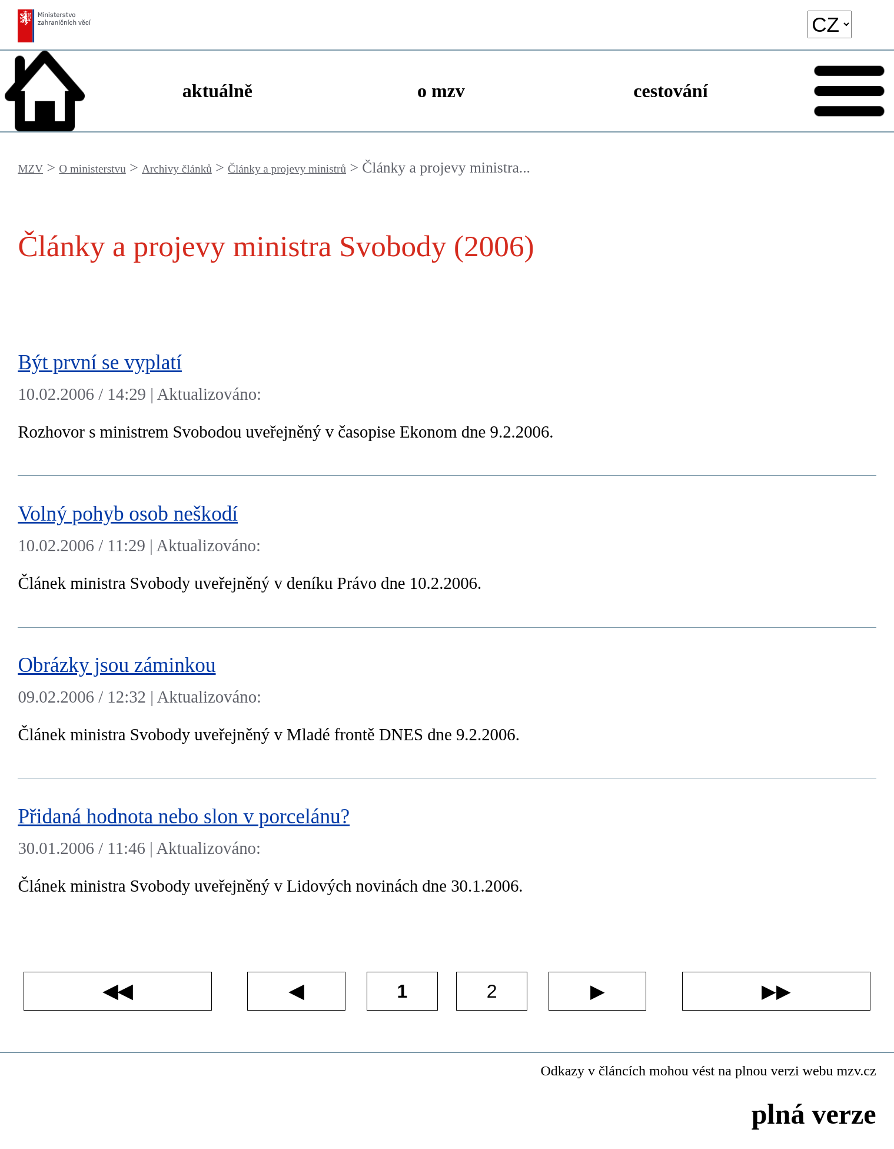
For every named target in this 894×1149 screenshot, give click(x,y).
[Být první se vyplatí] (447, 400)
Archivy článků (177, 169)
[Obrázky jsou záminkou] (447, 703)
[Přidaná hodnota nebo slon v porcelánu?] (447, 855)
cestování (670, 90)
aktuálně (217, 90)
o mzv (441, 90)
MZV (30, 169)
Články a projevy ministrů (287, 169)
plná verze (814, 1114)
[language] (829, 24)
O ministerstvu (92, 169)
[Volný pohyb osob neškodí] (447, 551)
